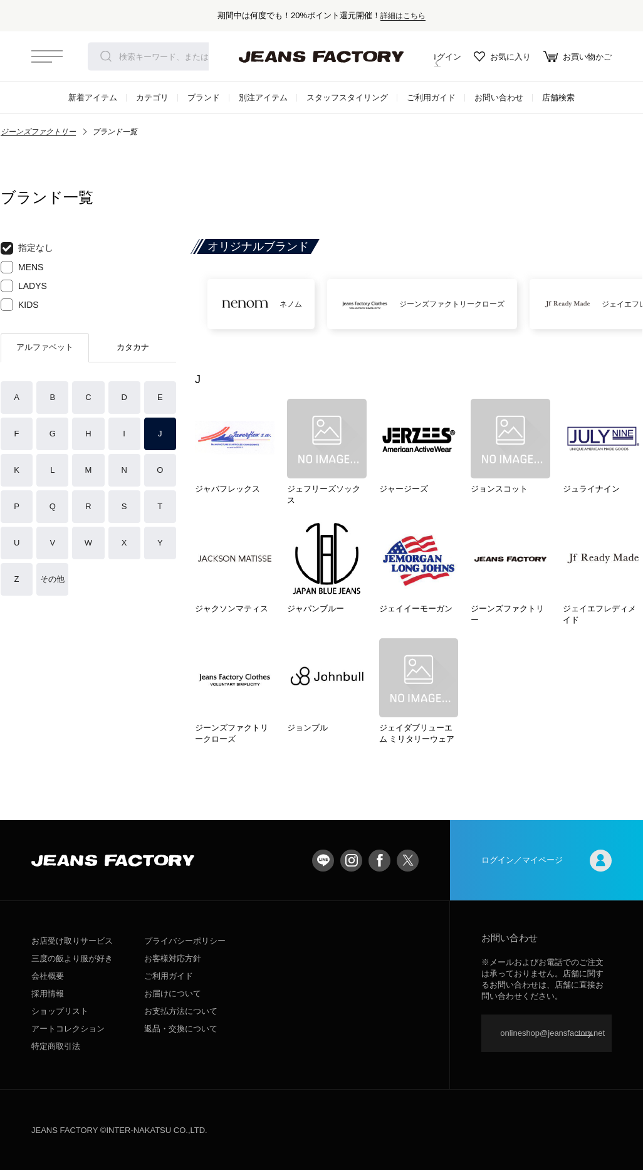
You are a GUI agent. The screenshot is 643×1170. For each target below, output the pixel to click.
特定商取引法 (55, 1046)
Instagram (351, 861)
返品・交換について (180, 1028)
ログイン (436, 56)
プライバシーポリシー (185, 941)
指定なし (27, 248)
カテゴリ (152, 97)
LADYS (24, 286)
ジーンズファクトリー (38, 131)
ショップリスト (59, 1011)
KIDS (20, 304)
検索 (106, 56)
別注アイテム (263, 97)
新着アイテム (92, 97)
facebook (379, 861)
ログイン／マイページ (546, 861)
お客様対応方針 (172, 958)
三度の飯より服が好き (72, 958)
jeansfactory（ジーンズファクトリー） (321, 56)
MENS (22, 267)
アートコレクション (68, 1028)
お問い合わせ (498, 97)
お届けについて (172, 993)
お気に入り (502, 56)
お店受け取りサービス (72, 941)
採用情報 (47, 993)
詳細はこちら (403, 15)
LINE (323, 861)
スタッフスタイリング (347, 97)
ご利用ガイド (431, 97)
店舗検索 (558, 97)
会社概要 (47, 976)
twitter (408, 861)
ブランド (203, 97)
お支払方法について (180, 1011)
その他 (52, 579)
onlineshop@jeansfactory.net (552, 1033)
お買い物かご (577, 56)
